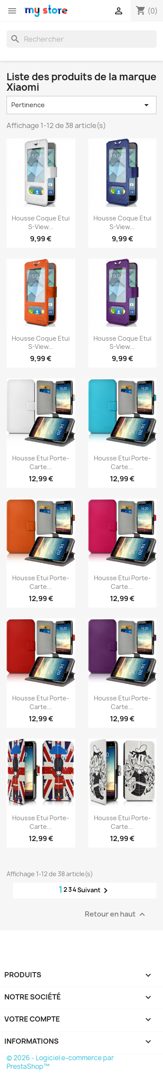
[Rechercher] (81, 39)
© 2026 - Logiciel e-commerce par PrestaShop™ (60, 1062)
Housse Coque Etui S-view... (41, 222)
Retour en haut (116, 914)
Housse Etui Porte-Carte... (40, 462)
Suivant (94, 890)
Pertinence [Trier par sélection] (81, 105)
